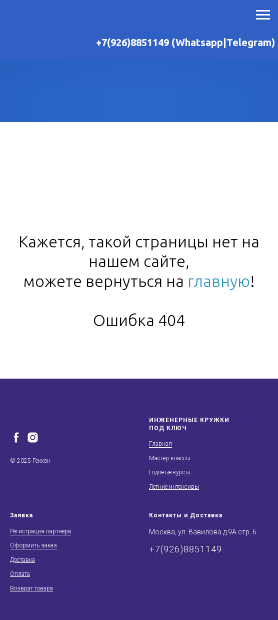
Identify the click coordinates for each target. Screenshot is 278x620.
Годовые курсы (169, 472)
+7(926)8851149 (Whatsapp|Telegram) (185, 42)
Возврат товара (31, 588)
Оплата (20, 573)
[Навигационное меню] (263, 15)
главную (219, 281)
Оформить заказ (33, 545)
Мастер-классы (169, 458)
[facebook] (16, 437)
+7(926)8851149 (185, 549)
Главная (160, 443)
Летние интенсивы (174, 486)
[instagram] (32, 437)
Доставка (22, 559)
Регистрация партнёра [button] (40, 531)
